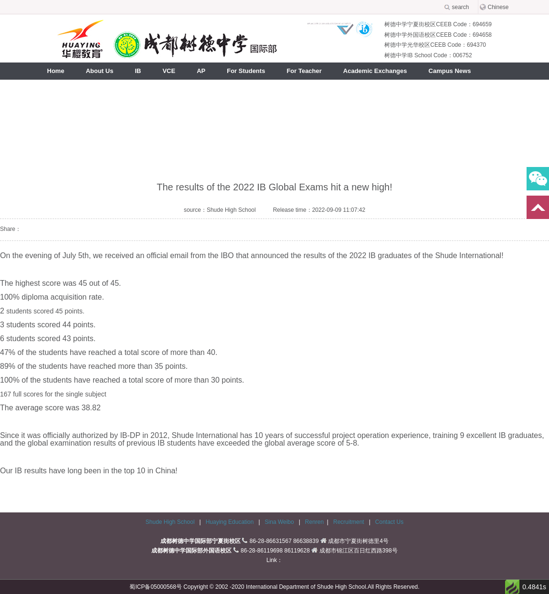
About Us (100, 70)
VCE (168, 70)
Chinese (498, 7)
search (460, 7)
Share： (10, 229)
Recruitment (349, 522)
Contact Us (389, 522)
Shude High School (170, 522)
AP (201, 70)
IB (138, 70)
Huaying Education (230, 522)
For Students (246, 70)
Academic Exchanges (375, 70)
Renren (314, 522)
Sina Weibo (280, 522)
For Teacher (303, 70)
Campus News (450, 70)
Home (55, 70)
